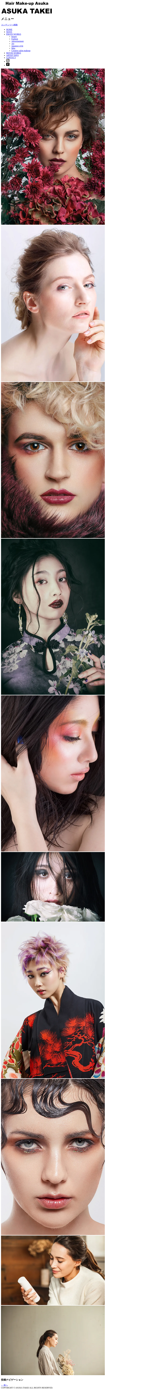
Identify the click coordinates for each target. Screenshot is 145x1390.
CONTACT (11, 58)
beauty (14, 36)
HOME (9, 29)
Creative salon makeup (20, 50)
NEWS (9, 32)
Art (12, 43)
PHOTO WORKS (13, 34)
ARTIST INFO (12, 55)
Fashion (14, 39)
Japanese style (17, 46)
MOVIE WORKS (13, 53)
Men (13, 48)
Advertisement (17, 41)
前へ (4, 1385)
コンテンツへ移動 (9, 25)
